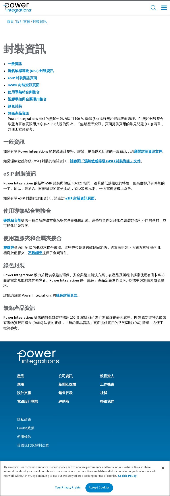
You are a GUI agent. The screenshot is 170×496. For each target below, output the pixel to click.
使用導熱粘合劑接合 (24, 92)
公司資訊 (65, 376)
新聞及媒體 (67, 384)
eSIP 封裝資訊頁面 (22, 78)
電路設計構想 (27, 401)
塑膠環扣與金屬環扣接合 (27, 99)
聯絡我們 (107, 401)
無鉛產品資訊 (18, 113)
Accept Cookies (99, 489)
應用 (20, 384)
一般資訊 (15, 63)
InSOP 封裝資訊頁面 (23, 85)
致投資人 (107, 376)
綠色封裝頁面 (66, 295)
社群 (103, 393)
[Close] (163, 469)
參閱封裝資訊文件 (148, 151)
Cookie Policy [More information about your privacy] (127, 477)
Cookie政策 (26, 428)
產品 (20, 376)
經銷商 (63, 401)
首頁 (10, 21)
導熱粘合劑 (12, 220)
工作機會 (107, 384)
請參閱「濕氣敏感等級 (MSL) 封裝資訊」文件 (105, 161)
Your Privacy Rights (68, 489)
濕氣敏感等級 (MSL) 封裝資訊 (31, 71)
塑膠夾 (8, 247)
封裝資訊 (40, 21)
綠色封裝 (15, 106)
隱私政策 (24, 419)
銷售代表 (65, 393)
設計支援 (23, 21)
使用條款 (24, 436)
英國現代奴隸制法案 (33, 445)
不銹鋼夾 (35, 253)
